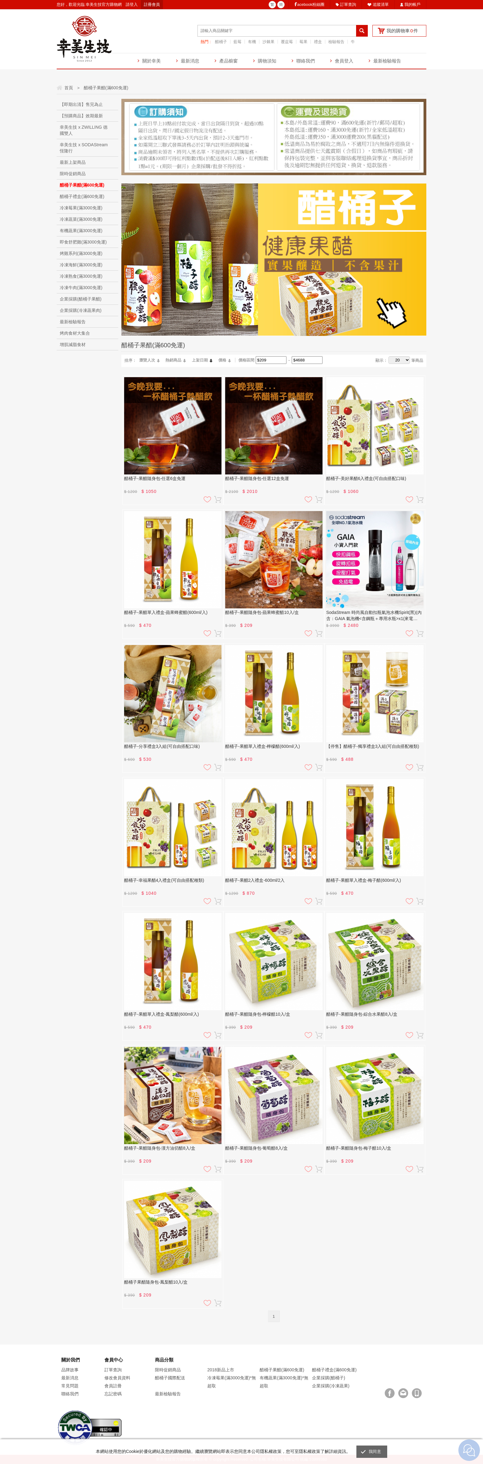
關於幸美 (151, 60)
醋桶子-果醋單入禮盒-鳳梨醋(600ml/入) (161, 1014)
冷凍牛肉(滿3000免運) (81, 287)
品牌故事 (70, 1369)
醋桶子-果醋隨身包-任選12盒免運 (257, 478)
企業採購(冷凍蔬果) (330, 1385)
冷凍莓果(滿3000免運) (81, 207)
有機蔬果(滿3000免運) (81, 230)
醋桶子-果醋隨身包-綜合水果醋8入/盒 (361, 1014)
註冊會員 (152, 4)
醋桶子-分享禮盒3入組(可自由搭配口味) (162, 746)
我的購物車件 (402, 30)
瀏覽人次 (147, 360)
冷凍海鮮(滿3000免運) (81, 264)
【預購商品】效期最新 (81, 115)
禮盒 (318, 41)
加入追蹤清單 (207, 499)
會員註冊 (113, 1385)
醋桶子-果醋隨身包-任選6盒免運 (154, 478)
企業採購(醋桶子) (328, 1377)
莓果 (303, 41)
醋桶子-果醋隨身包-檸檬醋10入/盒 (257, 1014)
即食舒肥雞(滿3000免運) (83, 242)
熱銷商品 (173, 360)
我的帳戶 (412, 4)
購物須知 (267, 60)
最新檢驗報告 (387, 60)
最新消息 (190, 60)
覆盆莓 (287, 41)
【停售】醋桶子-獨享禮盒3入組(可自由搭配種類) (372, 746)
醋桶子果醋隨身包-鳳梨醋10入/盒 (156, 1282)
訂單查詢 (348, 4)
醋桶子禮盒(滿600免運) (82, 196)
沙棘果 (268, 41)
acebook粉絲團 (310, 4)
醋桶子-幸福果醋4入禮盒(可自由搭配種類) (164, 880)
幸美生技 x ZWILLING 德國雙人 (84, 130)
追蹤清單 (381, 4)
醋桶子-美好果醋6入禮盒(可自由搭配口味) (366, 478)
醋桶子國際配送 (170, 1377)
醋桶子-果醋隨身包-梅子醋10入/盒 (358, 1148)
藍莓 (237, 41)
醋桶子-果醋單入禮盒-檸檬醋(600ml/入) (262, 746)
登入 (134, 4)
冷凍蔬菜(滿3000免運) (81, 219)
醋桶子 (221, 41)
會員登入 (344, 60)
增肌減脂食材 (73, 344)
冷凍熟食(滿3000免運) (81, 276)
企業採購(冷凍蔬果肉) (80, 310)
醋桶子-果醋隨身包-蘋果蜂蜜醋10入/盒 (262, 612)
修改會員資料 (117, 1377)
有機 (252, 41)
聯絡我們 (305, 60)
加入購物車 (217, 499)
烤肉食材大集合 (75, 333)
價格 (222, 360)
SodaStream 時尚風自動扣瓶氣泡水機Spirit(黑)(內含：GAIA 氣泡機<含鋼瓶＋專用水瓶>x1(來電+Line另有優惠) (374, 616)
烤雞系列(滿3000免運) (81, 253)
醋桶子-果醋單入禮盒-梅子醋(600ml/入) (363, 880)
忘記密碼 (113, 1393)
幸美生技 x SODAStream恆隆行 (84, 147)
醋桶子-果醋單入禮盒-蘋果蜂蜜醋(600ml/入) (166, 612)
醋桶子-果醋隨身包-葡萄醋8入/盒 (256, 1148)
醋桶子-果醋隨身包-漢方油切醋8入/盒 (159, 1148)
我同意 (375, 1451)
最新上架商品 (73, 162)
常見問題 (70, 1385)
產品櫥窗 (228, 60)
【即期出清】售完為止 (81, 104)
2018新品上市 (220, 1369)
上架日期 (200, 360)
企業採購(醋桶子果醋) (80, 298)
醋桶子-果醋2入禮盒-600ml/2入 (255, 880)
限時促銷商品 (73, 173)
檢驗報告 (336, 41)
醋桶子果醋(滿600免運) (82, 185)
